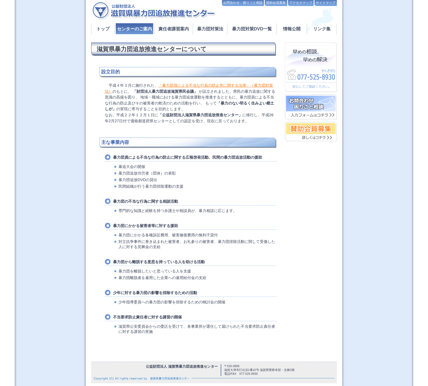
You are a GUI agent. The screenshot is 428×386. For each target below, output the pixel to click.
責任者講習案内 (173, 28)
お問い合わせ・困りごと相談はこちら (311, 107)
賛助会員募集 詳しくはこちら (311, 131)
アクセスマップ (300, 3)
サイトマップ (325, 3)
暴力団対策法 (210, 28)
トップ (102, 28)
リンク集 (322, 28)
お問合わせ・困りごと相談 (243, 3)
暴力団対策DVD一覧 (252, 28)
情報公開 (292, 28)
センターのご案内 (134, 28)
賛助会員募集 (276, 3)
